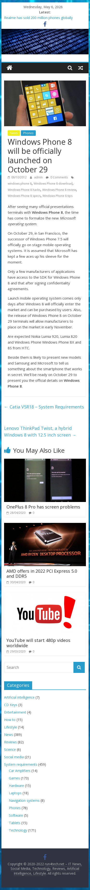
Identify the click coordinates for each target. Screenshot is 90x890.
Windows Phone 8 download (53, 184)
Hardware (16, 785)
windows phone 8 (20, 184)
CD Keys (10, 704)
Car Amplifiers (19, 770)
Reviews (10, 742)
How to (10, 719)
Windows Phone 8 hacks (24, 190)
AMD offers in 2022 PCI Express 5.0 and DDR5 (41, 573)
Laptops (15, 793)
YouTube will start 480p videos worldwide (38, 642)
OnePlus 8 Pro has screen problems (43, 507)
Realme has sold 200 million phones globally (38, 17)
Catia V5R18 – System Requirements (44, 407)
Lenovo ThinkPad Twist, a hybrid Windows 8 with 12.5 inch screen (40, 431)
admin (38, 177)
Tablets (14, 823)
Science (10, 749)
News (14, 133)
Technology (18, 830)
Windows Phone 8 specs (24, 196)
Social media (14, 757)
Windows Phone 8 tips (57, 196)
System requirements (20, 764)
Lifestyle (10, 727)
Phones (28, 133)
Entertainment (15, 712)
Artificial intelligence (19, 697)
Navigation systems (24, 800)
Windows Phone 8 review (59, 190)
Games (14, 778)
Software (16, 815)
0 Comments (57, 177)
